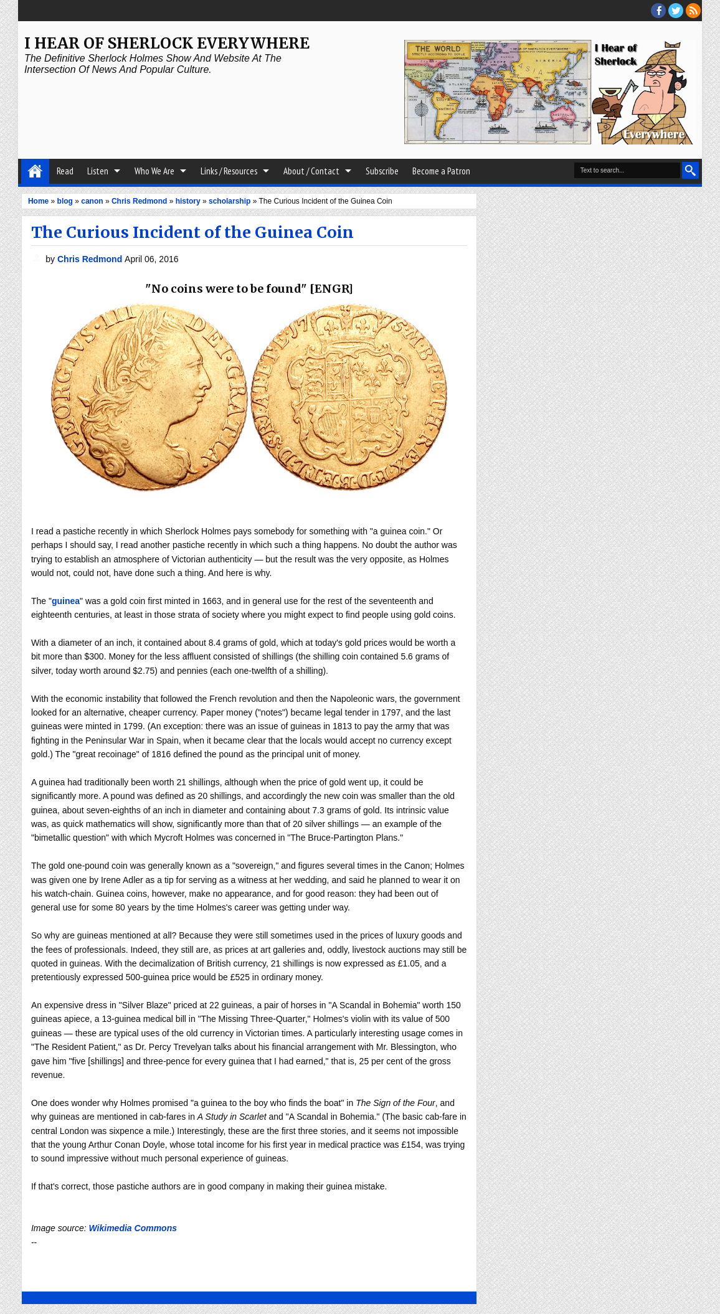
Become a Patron (441, 171)
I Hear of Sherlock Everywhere (167, 43)
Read (65, 171)
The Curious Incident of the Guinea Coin (192, 232)
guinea (66, 601)
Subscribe (382, 171)
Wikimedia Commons (133, 1228)
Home (35, 171)
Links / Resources (229, 171)
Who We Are (154, 171)
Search (690, 170)
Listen (97, 171)
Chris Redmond (91, 259)
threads (675, 10)
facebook (658, 10)
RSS (693, 10)
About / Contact (311, 171)
